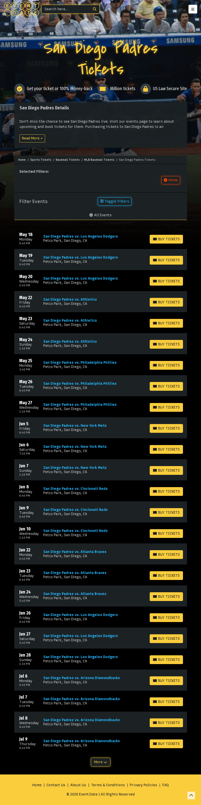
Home (37, 785)
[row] (100, 238)
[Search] (65, 9)
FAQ (165, 785)
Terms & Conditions (108, 785)
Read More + (32, 138)
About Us (78, 785)
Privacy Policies (143, 785)
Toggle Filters (114, 201)
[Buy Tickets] (166, 239)
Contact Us (56, 785)
